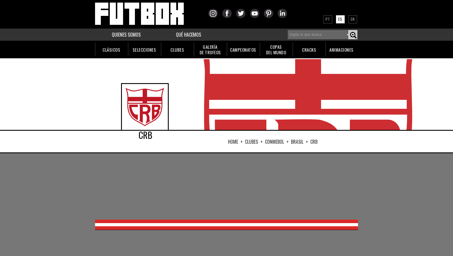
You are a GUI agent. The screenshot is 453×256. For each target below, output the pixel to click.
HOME (233, 141)
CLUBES (177, 49)
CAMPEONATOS (243, 49)
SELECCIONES (144, 49)
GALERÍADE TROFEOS (210, 49)
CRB (314, 141)
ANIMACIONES (341, 49)
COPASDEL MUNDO (276, 49)
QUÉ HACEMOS (188, 34)
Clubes (251, 141)
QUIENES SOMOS (126, 34)
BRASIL (297, 141)
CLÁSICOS (111, 49)
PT (328, 19)
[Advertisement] (226, 186)
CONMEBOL (274, 141)
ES (340, 19)
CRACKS (309, 49)
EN (353, 19)
